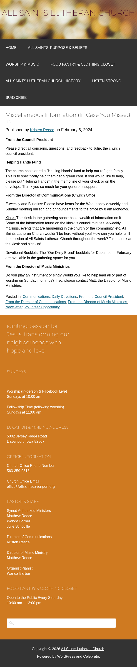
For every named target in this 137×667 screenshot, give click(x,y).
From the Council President (101, 297)
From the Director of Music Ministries (97, 302)
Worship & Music (22, 64)
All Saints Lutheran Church (68, 13)
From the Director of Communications (35, 302)
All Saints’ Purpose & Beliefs (57, 48)
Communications (36, 297)
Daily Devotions (64, 297)
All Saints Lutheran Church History (43, 81)
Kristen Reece (42, 130)
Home (11, 48)
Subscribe (16, 98)
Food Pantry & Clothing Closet (82, 64)
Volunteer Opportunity (42, 307)
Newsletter (13, 307)
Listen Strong (106, 81)
